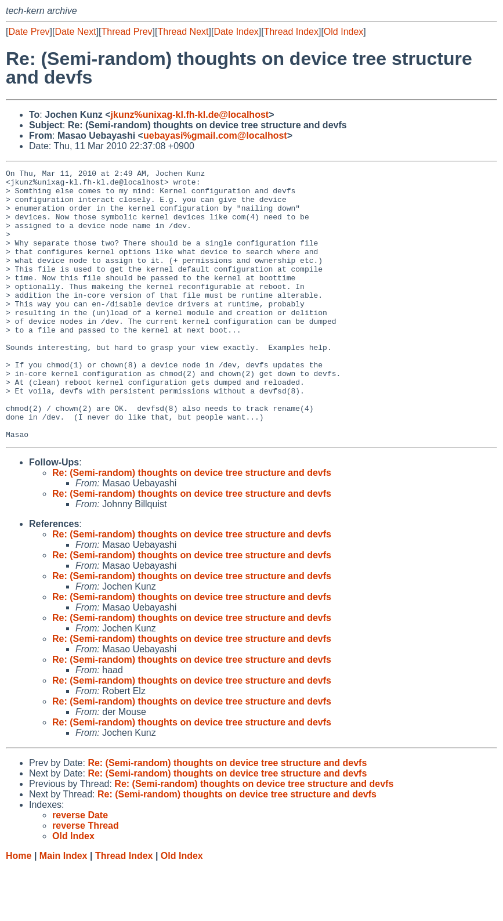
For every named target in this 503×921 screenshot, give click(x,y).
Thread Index (291, 32)
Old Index (343, 32)
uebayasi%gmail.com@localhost (215, 135)
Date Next (75, 32)
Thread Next (182, 32)
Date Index (235, 32)
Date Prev (28, 32)
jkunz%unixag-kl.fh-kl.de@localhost (190, 115)
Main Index (63, 910)
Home (18, 910)
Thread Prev (127, 32)
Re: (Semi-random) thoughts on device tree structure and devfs (191, 527)
